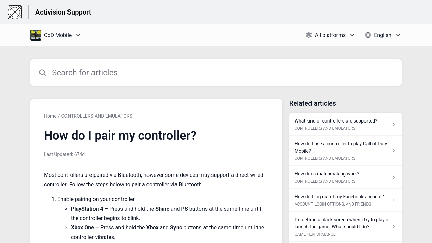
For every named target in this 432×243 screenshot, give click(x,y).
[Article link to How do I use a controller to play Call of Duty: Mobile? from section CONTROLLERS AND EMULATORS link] (345, 151)
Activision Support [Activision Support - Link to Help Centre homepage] (63, 12)
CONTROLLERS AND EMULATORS (96, 116)
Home (50, 116)
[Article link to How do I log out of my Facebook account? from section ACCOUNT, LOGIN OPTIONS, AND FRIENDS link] (345, 200)
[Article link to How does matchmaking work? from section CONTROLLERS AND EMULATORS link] (345, 177)
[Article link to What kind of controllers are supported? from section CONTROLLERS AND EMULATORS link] (345, 124)
